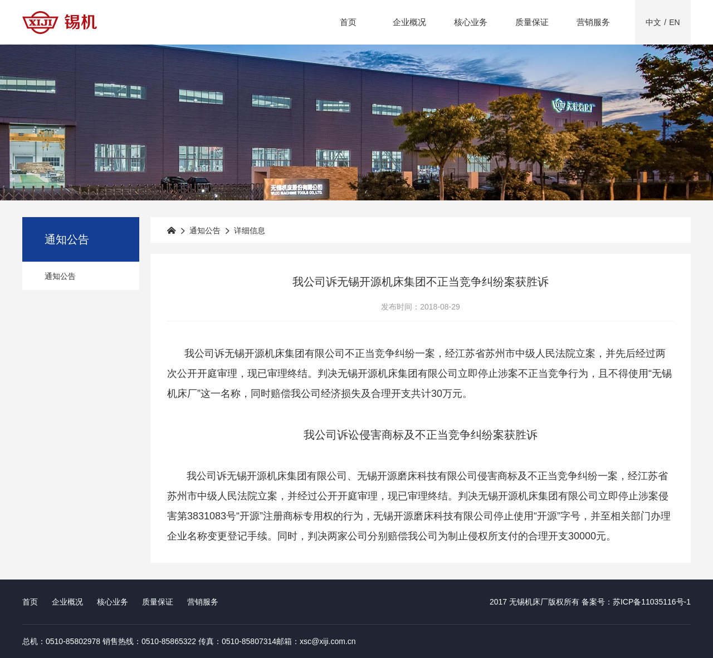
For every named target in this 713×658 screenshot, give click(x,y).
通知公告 (60, 276)
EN (674, 22)
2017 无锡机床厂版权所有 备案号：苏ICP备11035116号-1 (590, 601)
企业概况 (409, 22)
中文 (653, 22)
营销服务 (593, 22)
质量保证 (532, 22)
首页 (348, 22)
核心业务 (470, 22)
